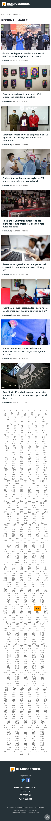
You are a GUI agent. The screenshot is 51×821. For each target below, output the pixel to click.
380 (38, 551)
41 (4, 423)
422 (29, 569)
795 (29, 718)
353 (37, 540)
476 (13, 591)
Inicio (3, 14)
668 (17, 670)
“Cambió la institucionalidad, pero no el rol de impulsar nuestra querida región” (24, 309)
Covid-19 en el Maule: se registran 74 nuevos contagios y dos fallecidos (23, 179)
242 (29, 496)
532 (29, 613)
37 (22, 421)
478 (29, 591)
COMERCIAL (25, 791)
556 (38, 621)
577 (29, 630)
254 (37, 500)
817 (29, 727)
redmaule (6, 60)
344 (9, 538)
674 (21, 672)
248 (33, 498)
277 (5, 511)
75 (25, 434)
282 (46, 511)
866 (17, 749)
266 (9, 507)
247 (25, 498)
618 (21, 648)
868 (34, 749)
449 (13, 580)
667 (9, 670)
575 (13, 630)
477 (21, 591)
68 (22, 432)
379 (29, 551)
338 (5, 536)
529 (5, 613)
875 (45, 751)
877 (29, 753)
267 (17, 507)
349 (5, 540)
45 (32, 423)
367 (25, 547)
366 (17, 547)
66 (8, 432)
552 (5, 621)
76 (32, 434)
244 (46, 496)
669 (26, 670)
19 (25, 415)
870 (5, 751)
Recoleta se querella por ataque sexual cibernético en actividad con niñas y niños (24, 267)
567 (42, 626)
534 (46, 613)
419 (5, 569)
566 (34, 626)
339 (13, 536)
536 (17, 615)
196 (29, 478)
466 (25, 586)
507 (17, 604)
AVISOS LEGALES (25, 799)
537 (25, 615)
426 (17, 571)
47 (47, 423)
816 (21, 727)
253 (29, 500)
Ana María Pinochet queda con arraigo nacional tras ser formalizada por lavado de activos (25, 395)
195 (21, 478)
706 (34, 685)
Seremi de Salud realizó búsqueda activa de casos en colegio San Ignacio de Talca (24, 351)
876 (21, 753)
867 (25, 749)
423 (37, 569)
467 (33, 586)
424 (45, 569)
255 (45, 500)
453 (46, 580)
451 (29, 580)
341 (29, 536)
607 (25, 643)
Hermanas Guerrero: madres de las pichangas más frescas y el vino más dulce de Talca (23, 223)
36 (15, 421)
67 (15, 432)
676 (38, 672)
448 (5, 580)
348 (42, 538)
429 (42, 571)
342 (37, 536)
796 (38, 718)
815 (13, 727)
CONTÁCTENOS (25, 795)
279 (21, 511)
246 (17, 498)
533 (37, 613)
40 (43, 421)
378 (21, 551)
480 (46, 591)
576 (21, 630)
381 (45, 551)
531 (21, 613)
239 (5, 496)
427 (25, 571)
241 (21, 496)
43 (18, 423)
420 (13, 569)
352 (29, 540)
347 (33, 538)
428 (33, 571)
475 (5, 591)
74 (19, 434)
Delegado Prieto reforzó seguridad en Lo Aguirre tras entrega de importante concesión (25, 137)
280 (29, 511)
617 (13, 648)
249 (42, 498)
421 (21, 569)
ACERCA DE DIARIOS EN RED (25, 787)
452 (37, 580)
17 (11, 415)
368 (33, 547)
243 (37, 496)
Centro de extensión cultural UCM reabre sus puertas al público (21, 95)
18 (18, 415)
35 (8, 421)
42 (11, 423)
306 (34, 522)
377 (13, 551)
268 (25, 507)
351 (21, 540)
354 (46, 540)
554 (21, 621)
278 (13, 511)
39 (36, 421)
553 (13, 621)
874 (37, 751)
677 (46, 672)
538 (33, 615)
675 (29, 672)
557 (46, 621)
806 (34, 723)
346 (25, 538)
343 (46, 536)
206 (25, 483)
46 (39, 423)
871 (13, 751)
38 (29, 421)
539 (42, 615)
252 (21, 500)
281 (37, 511)
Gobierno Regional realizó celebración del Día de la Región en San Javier (23, 55)
